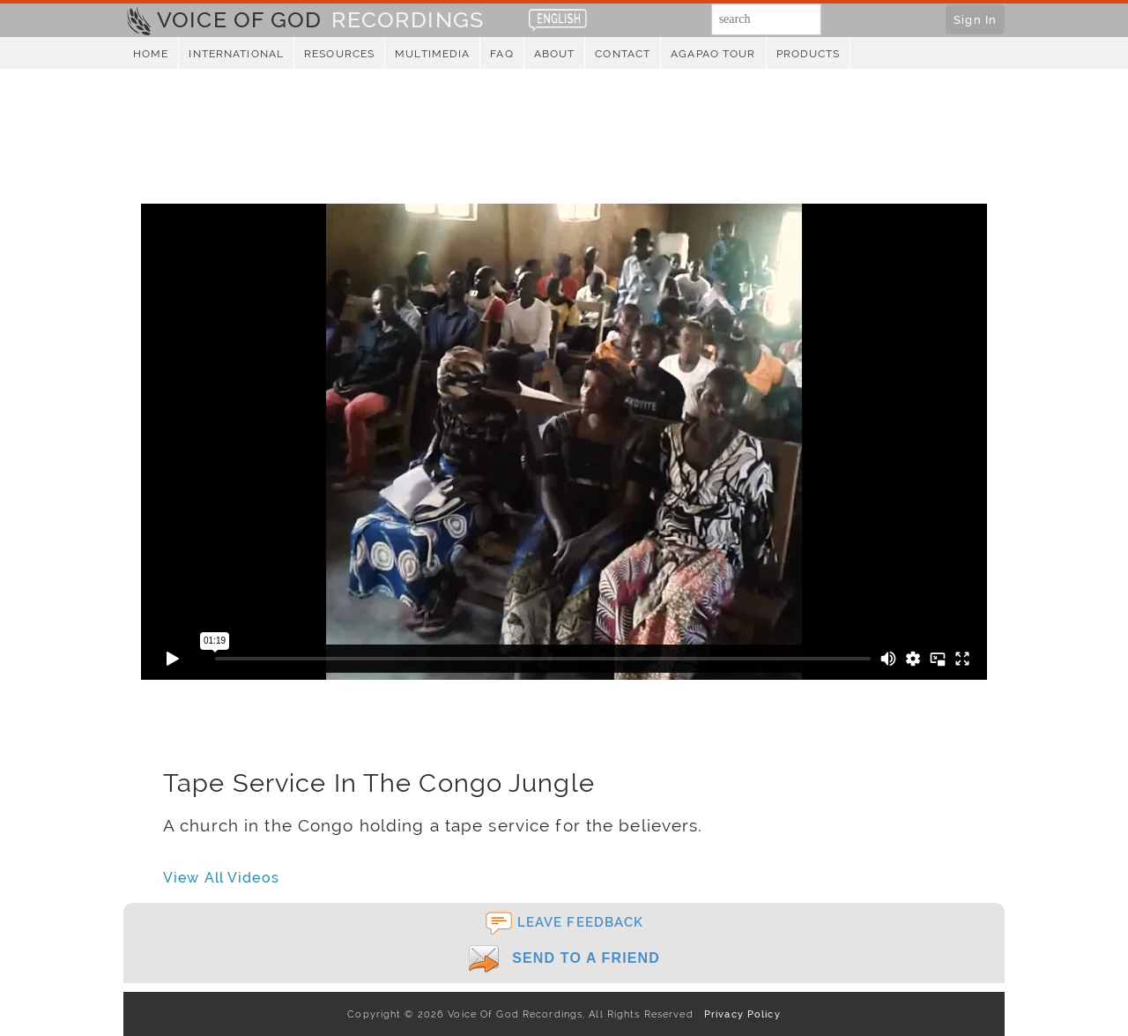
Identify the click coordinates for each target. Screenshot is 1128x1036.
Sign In (975, 19)
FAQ (501, 54)
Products (808, 54)
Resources (339, 54)
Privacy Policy (739, 1014)
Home (150, 54)
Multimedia (432, 54)
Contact (622, 54)
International (236, 54)
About (554, 54)
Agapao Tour (713, 54)
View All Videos (221, 877)
